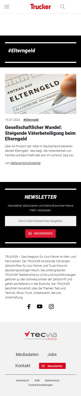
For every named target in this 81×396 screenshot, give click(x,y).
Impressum (22, 380)
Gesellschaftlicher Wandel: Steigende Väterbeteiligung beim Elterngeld (40, 133)
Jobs (52, 354)
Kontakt (22, 365)
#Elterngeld (31, 119)
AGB (37, 380)
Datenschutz (52, 380)
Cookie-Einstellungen (40, 385)
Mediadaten (27, 354)
